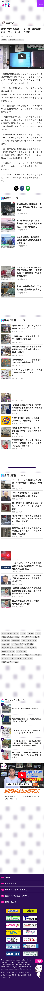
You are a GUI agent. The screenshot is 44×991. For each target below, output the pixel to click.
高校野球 (27, 655)
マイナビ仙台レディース (12, 655)
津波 (23, 633)
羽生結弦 (37, 655)
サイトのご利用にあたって (16, 890)
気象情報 (6, 640)
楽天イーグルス (9, 651)
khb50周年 (27, 637)
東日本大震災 (18, 644)
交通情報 (16, 640)
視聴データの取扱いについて (17, 896)
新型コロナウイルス (10, 662)
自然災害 (6, 644)
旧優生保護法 (8, 637)
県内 (5, 40)
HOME (8, 877)
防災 (18, 637)
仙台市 (20, 40)
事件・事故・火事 (29, 640)
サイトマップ (10, 883)
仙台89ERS (22, 651)
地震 (17, 633)
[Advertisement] (22, 258)
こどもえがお (8, 658)
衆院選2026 (7, 633)
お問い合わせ (10, 902)
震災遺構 (29, 644)
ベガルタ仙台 (31, 648)
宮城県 (12, 40)
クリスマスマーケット (24, 658)
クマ (38, 633)
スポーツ (19, 648)
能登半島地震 (8, 648)
